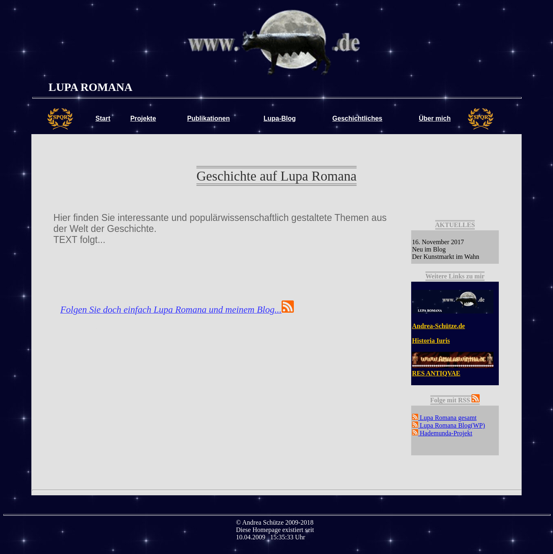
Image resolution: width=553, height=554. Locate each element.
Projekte (143, 118)
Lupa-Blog (280, 118)
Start (102, 118)
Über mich (435, 118)
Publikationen (208, 118)
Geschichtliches (358, 118)
